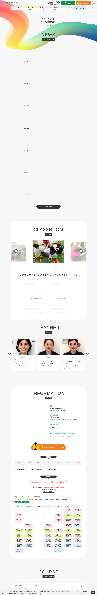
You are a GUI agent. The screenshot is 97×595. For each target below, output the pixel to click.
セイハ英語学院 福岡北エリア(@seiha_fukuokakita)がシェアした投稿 (35, 180)
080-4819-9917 (55, 284)
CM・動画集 (57, 580)
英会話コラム (50, 580)
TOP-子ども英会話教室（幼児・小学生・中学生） (49, 574)
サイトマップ (73, 580)
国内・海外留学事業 (42, 580)
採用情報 (79, 580)
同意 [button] (93, 592)
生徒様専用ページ (65, 580)
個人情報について (19, 580)
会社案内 (27, 580)
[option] (48, 119)
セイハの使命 (33, 580)
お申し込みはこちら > (48, 358)
